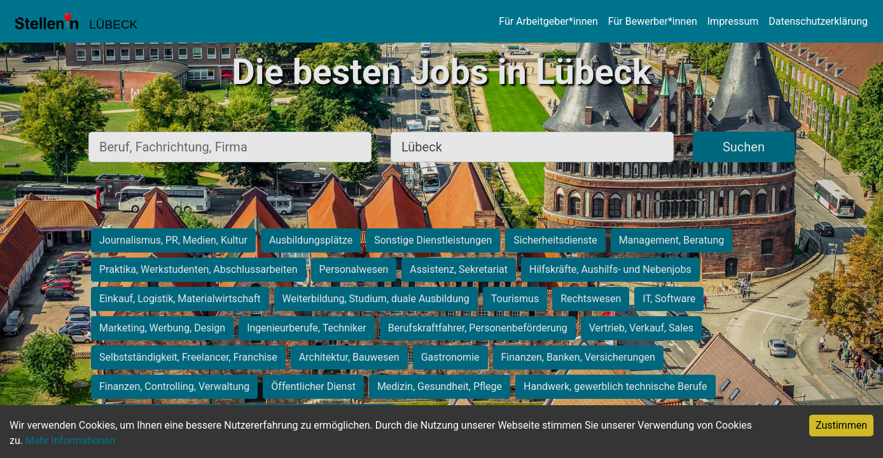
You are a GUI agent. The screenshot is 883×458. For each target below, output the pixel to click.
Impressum (733, 21)
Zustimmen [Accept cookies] (841, 425)
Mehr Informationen (70, 440)
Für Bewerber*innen (652, 21)
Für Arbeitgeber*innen (548, 21)
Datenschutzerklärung (818, 21)
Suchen (744, 147)
